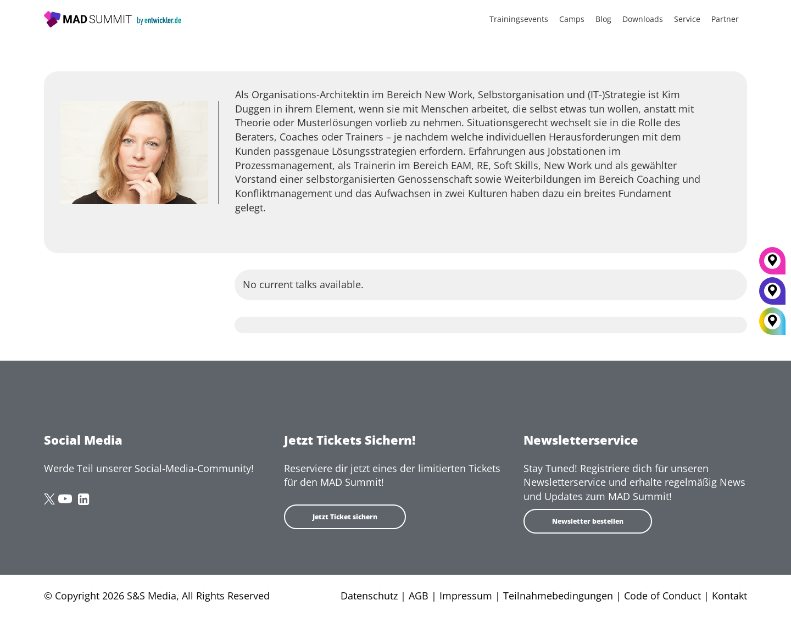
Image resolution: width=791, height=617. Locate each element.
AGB (418, 595)
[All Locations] (772, 321)
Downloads (642, 19)
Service (687, 19)
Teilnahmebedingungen (558, 595)
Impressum (465, 595)
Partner (725, 19)
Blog (603, 19)
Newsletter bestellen (587, 521)
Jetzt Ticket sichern (345, 516)
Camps (571, 19)
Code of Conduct (662, 595)
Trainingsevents (518, 19)
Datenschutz (369, 595)
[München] (772, 264)
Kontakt (729, 595)
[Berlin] (772, 294)
